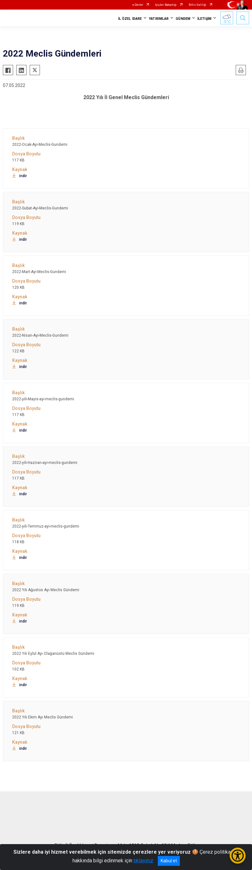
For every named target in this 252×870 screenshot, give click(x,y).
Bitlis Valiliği (197, 4)
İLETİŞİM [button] (204, 19)
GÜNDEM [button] (183, 19)
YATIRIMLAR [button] (159, 19)
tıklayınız (143, 861)
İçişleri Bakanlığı (166, 4)
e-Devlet (138, 4)
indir (19, 176)
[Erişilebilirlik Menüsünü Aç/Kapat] (238, 856)
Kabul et (169, 860)
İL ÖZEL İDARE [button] (130, 19)
